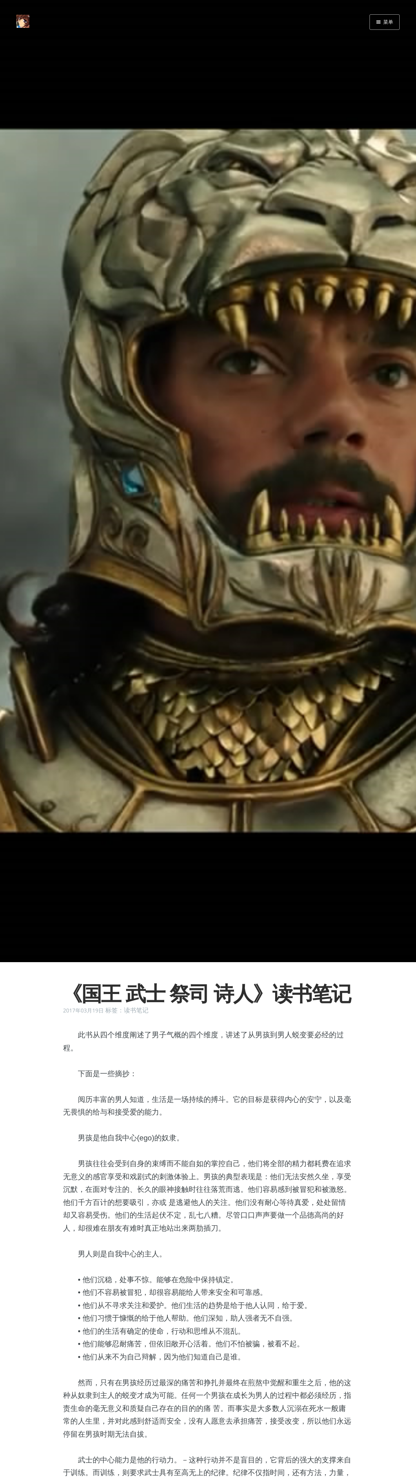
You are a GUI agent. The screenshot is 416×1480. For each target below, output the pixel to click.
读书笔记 (136, 1010)
